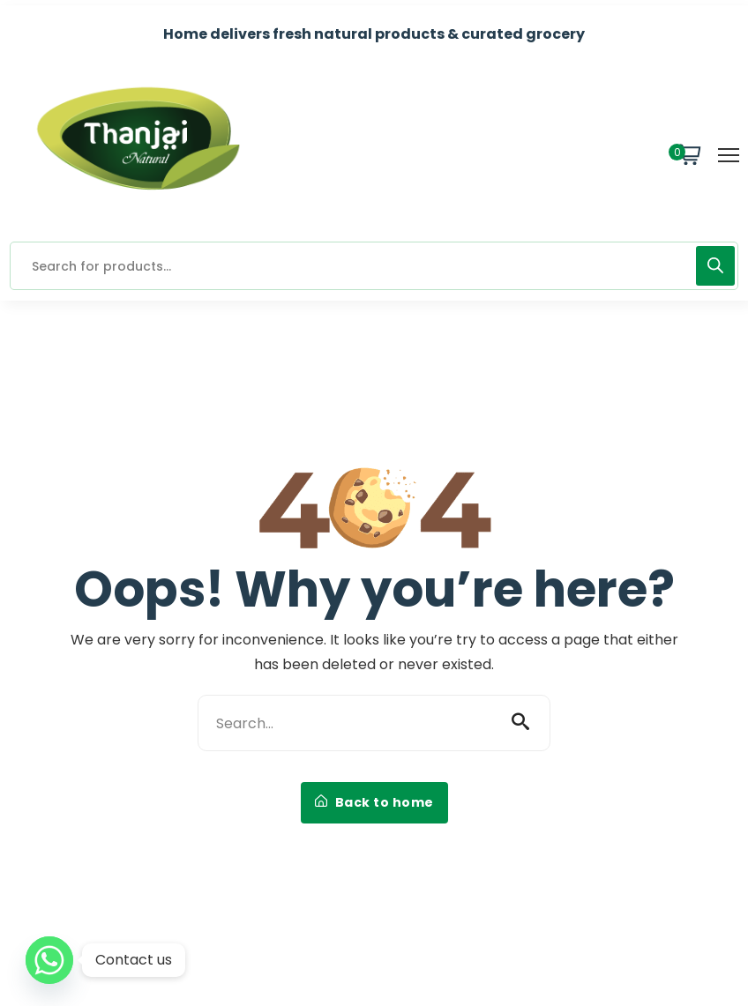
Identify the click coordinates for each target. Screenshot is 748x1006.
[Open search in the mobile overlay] (374, 266)
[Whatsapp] (49, 960)
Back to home (374, 802)
